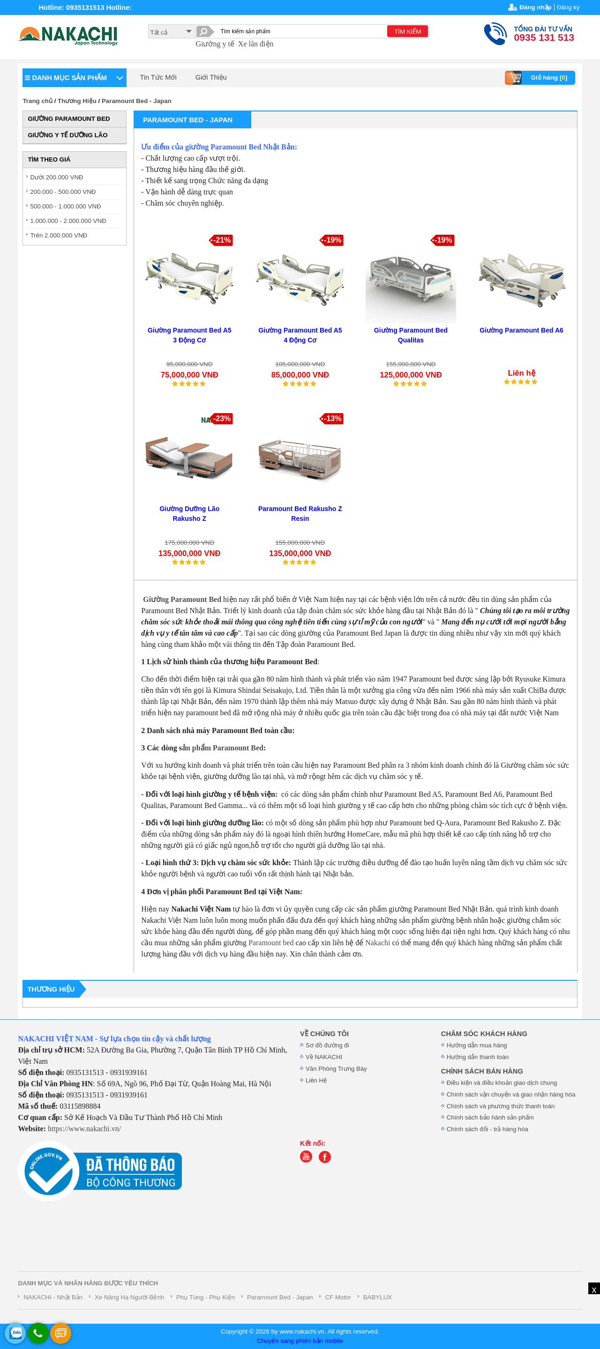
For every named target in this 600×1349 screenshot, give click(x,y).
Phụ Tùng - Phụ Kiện (205, 1297)
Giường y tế (214, 44)
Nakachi (377, 943)
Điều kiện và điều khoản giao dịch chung (502, 1082)
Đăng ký (568, 7)
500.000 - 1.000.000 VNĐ (65, 206)
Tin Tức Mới (158, 77)
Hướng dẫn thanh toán (478, 1056)
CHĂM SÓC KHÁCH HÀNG (484, 1034)
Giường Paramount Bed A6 (521, 330)
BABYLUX (377, 1297)
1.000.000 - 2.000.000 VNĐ (68, 220)
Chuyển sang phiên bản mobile (300, 1340)
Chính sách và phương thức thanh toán (501, 1106)
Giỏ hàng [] (537, 78)
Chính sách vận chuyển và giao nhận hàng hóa (511, 1094)
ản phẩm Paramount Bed (222, 748)
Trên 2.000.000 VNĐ (58, 235)
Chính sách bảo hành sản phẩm (490, 1117)
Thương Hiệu (77, 100)
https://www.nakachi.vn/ (84, 1129)
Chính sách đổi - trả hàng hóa (487, 1129)
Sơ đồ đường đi (327, 1045)
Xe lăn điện (256, 44)
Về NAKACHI (324, 1056)
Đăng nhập (535, 7)
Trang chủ (37, 100)
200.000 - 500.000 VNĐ (63, 191)
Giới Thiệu (211, 77)
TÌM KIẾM (407, 31)
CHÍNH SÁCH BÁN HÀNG (482, 1071)
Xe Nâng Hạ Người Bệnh (129, 1297)
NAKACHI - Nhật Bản (52, 1297)
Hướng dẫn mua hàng (477, 1045)
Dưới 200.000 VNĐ (56, 177)
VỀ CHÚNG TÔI (324, 1034)
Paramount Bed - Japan (137, 100)
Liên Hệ (316, 1080)
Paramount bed (270, 943)
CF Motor (338, 1297)
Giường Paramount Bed (182, 599)
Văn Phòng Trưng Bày (336, 1068)
